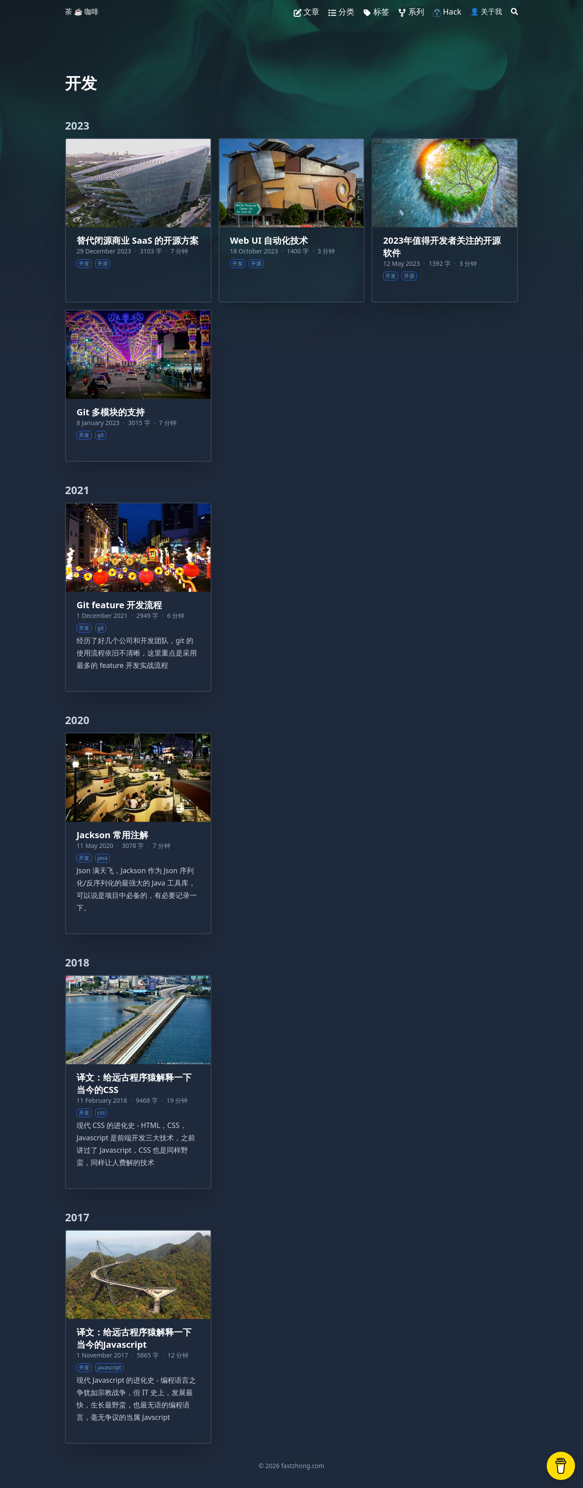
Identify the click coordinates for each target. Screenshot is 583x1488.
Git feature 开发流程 (119, 605)
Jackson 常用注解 (112, 835)
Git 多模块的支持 (111, 412)
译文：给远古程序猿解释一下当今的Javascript (134, 1338)
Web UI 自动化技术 (269, 240)
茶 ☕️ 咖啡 (82, 11)
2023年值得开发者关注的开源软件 (442, 246)
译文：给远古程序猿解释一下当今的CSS (134, 1083)
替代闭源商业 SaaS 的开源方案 (138, 240)
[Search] (514, 11)
